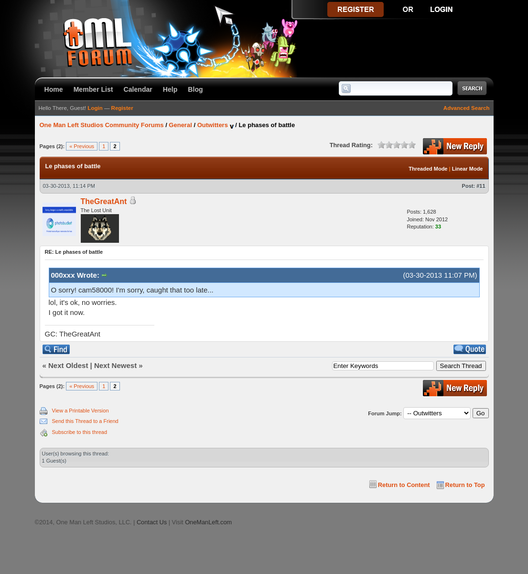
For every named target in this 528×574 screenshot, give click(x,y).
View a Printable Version (80, 410)
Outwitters (212, 125)
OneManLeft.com (208, 522)
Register (122, 108)
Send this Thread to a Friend (85, 421)
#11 (480, 186)
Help (170, 89)
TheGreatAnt (104, 201)
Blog (195, 89)
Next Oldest (68, 365)
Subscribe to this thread (80, 432)
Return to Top (465, 484)
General (180, 125)
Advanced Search (466, 108)
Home (53, 89)
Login (94, 108)
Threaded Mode (428, 169)
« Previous (81, 146)
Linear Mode (467, 169)
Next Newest (115, 365)
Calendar (138, 89)
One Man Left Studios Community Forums (102, 125)
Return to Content (404, 484)
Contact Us (152, 522)
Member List (93, 89)
